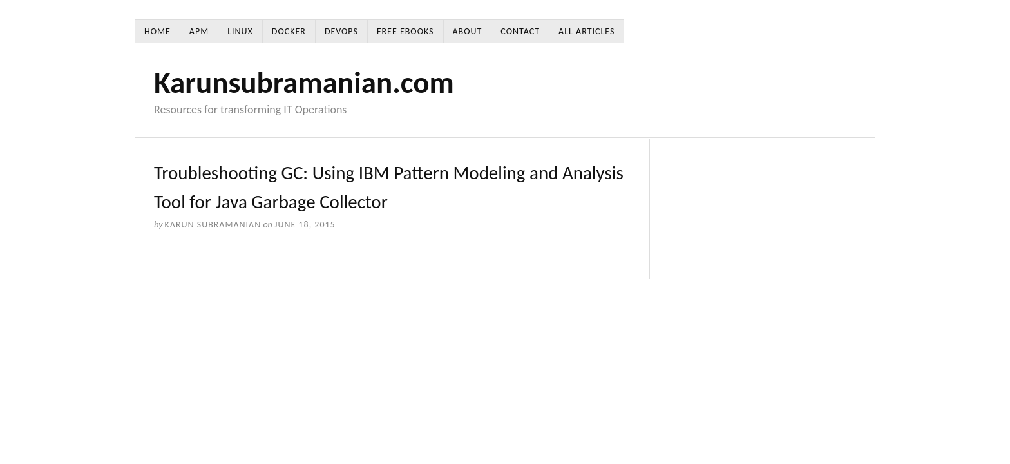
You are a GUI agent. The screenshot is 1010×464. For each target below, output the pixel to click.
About (467, 31)
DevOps (341, 31)
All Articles (586, 31)
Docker (289, 31)
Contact (520, 31)
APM (199, 31)
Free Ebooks (405, 31)
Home (157, 31)
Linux (240, 31)
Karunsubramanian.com (304, 82)
